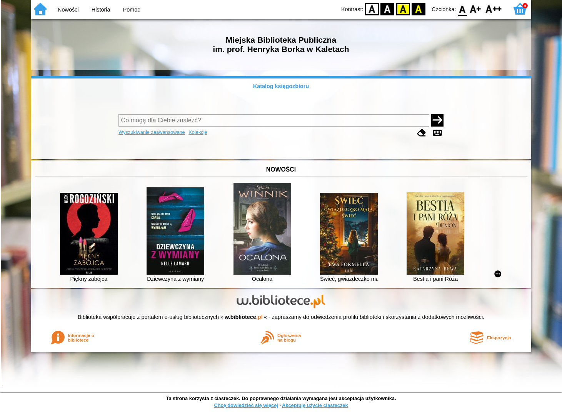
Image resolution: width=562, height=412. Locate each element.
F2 (493, 8)
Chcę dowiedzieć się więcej (246, 405)
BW (388, 8)
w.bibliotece (244, 317)
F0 (462, 8)
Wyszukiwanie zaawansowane (151, 132)
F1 (475, 8)
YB (403, 8)
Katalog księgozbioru (281, 86)
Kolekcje (197, 132)
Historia (101, 10)
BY (419, 8)
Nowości (68, 10)
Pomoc (131, 10)
